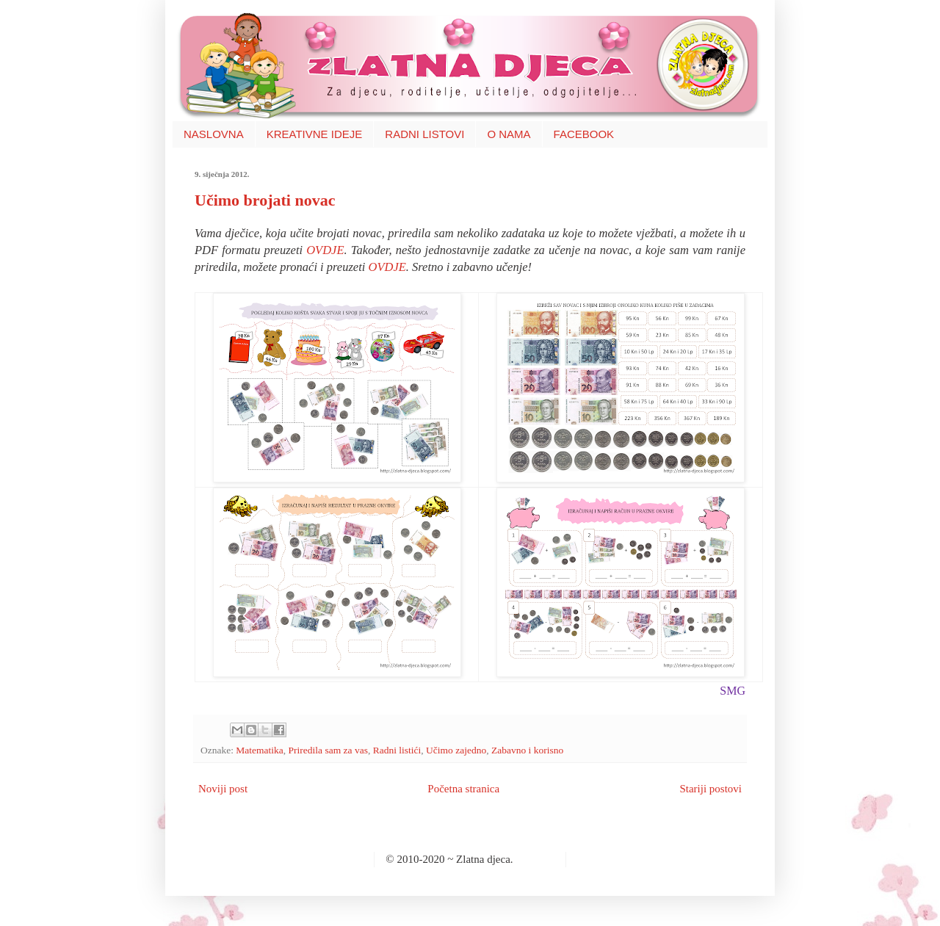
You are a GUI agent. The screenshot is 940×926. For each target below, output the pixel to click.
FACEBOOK (584, 134)
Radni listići (397, 750)
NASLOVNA (214, 134)
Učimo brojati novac (265, 200)
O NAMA (508, 134)
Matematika (259, 750)
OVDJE (325, 250)
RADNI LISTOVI (424, 134)
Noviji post (222, 789)
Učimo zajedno (456, 750)
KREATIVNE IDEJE (315, 134)
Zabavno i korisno (527, 750)
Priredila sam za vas (328, 750)
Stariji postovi (710, 789)
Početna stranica (463, 789)
